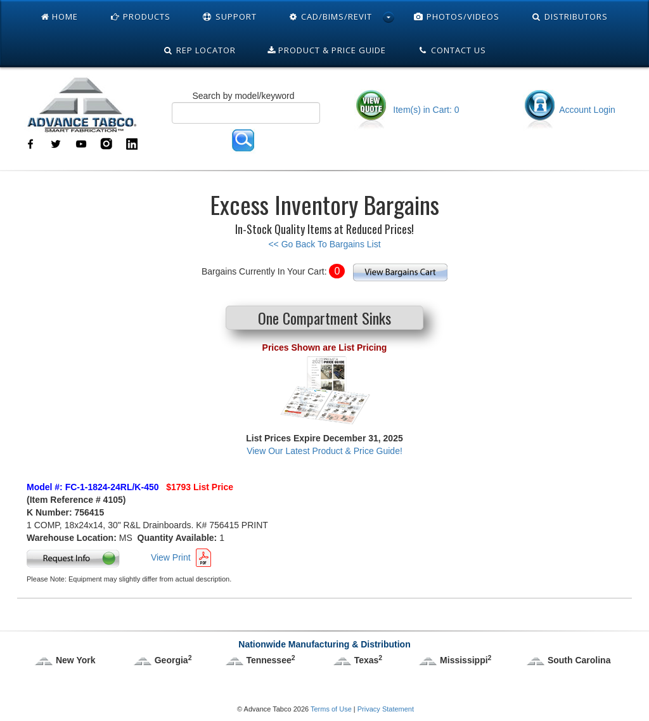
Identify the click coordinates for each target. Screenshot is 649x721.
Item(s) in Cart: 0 (406, 110)
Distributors (569, 16)
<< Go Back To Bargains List (324, 244)
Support (229, 16)
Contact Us (452, 50)
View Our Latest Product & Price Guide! (324, 451)
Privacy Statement (385, 709)
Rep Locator (199, 50)
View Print (171, 557)
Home (59, 16)
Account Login (569, 110)
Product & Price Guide (326, 50)
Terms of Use (331, 709)
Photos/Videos (456, 16)
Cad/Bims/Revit (330, 16)
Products (140, 16)
